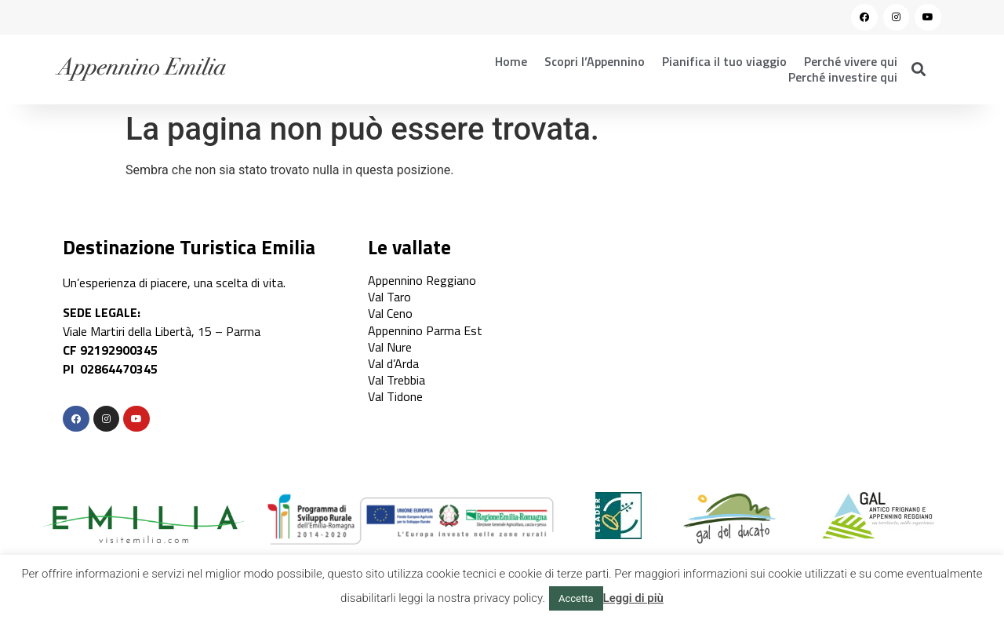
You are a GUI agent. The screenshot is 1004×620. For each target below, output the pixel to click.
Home (511, 61)
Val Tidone (395, 396)
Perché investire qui (842, 77)
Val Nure (390, 346)
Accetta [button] (576, 598)
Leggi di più (633, 598)
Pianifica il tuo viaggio (724, 61)
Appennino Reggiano (422, 280)
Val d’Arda (393, 363)
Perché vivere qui (850, 61)
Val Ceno (390, 313)
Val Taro (389, 296)
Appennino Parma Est (425, 330)
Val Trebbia (396, 379)
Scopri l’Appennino (594, 61)
